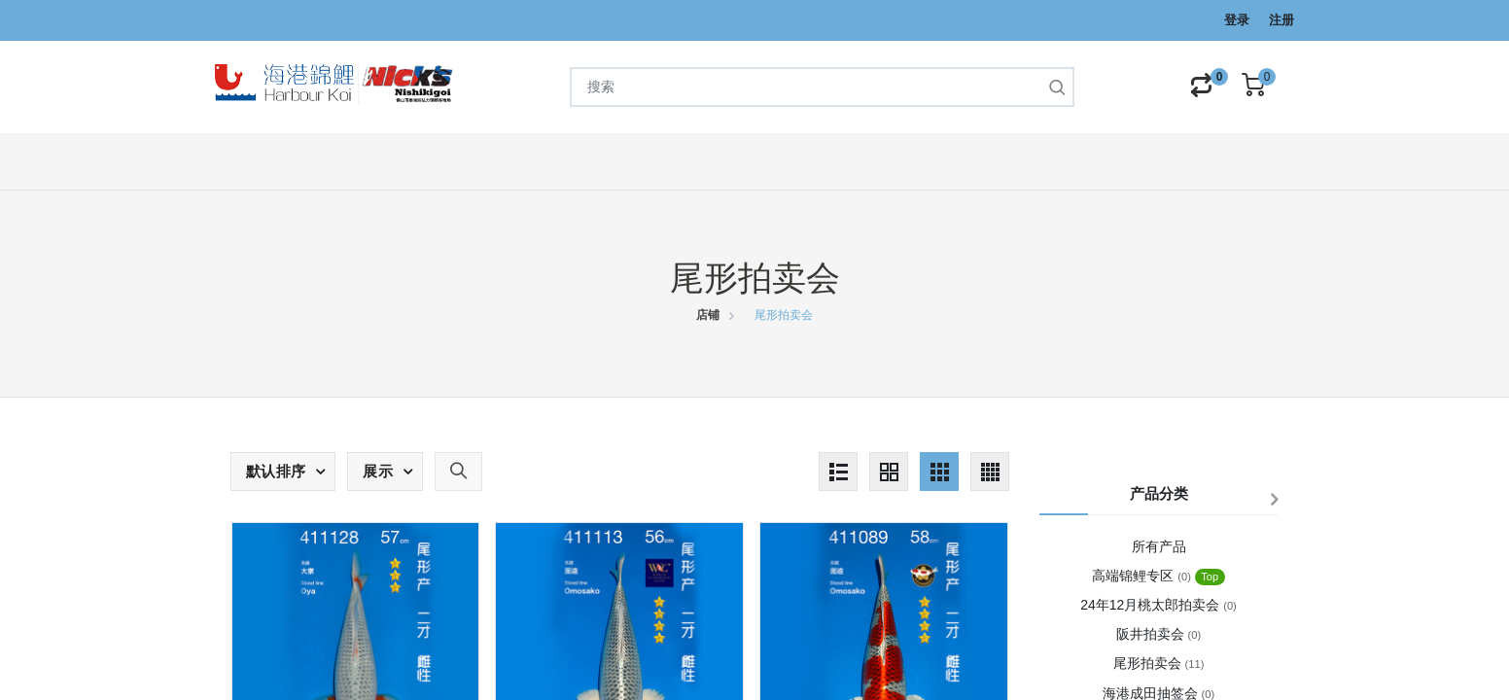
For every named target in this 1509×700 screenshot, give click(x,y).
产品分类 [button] (1159, 493)
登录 (1236, 20)
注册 (1281, 20)
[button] (282, 471)
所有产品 (1159, 546)
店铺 (707, 315)
